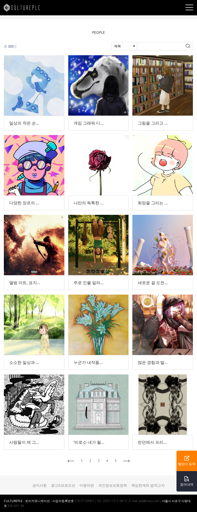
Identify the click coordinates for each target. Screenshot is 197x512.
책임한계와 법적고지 (148, 485)
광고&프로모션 (63, 485)
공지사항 (39, 485)
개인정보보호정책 (112, 485)
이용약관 (87, 485)
